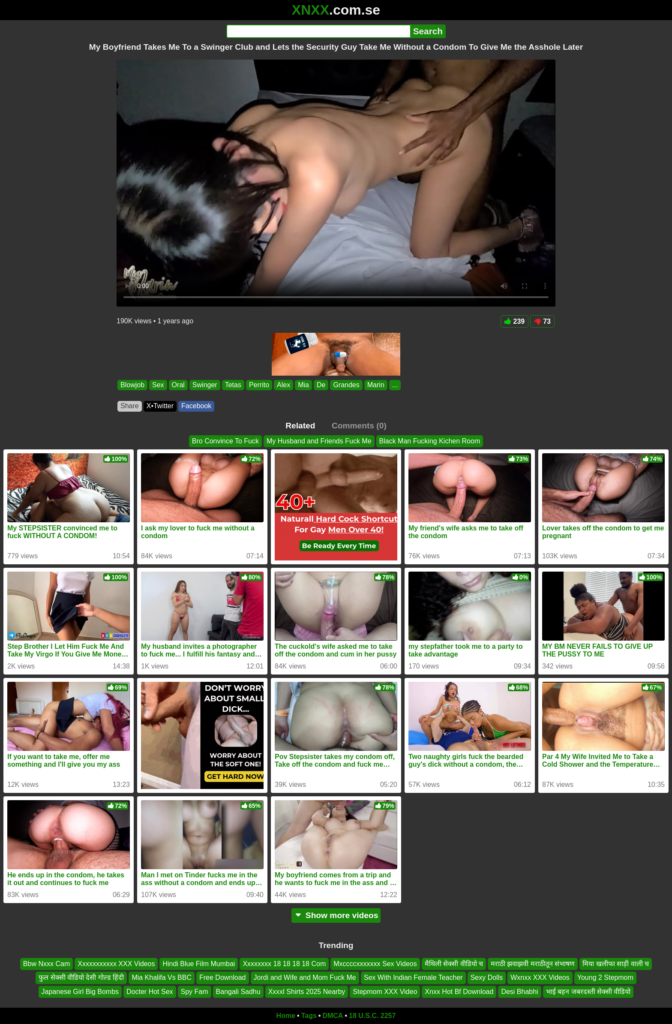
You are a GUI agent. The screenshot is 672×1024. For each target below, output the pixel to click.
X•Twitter (160, 406)
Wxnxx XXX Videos (540, 977)
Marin (375, 385)
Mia (303, 385)
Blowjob (132, 385)
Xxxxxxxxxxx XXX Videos (116, 963)
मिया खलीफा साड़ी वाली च (615, 963)
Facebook (196, 406)
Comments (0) (359, 425)
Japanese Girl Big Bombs (80, 991)
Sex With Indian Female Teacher (413, 977)
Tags (309, 1015)
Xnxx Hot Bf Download (459, 991)
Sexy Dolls (487, 977)
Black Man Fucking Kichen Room (429, 441)
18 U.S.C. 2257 (372, 1015)
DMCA (332, 1015)
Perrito (259, 385)
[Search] (318, 31)
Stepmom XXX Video (385, 991)
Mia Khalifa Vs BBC (162, 977)
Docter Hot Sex (149, 991)
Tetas (233, 385)
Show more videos (336, 915)
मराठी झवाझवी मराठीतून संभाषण (533, 963)
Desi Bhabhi (519, 991)
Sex (158, 385)
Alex (283, 385)
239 (514, 321)
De (321, 385)
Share (129, 406)
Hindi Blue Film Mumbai (198, 963)
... (395, 385)
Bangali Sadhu (238, 991)
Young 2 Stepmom (605, 977)
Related (300, 425)
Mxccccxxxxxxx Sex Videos (375, 963)
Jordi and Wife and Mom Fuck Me (305, 977)
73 (542, 321)
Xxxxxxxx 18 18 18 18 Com (284, 963)
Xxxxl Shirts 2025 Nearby (306, 991)
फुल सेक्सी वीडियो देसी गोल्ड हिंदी (81, 977)
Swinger (204, 385)
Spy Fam (194, 991)
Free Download (222, 977)
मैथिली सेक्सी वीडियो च (454, 963)
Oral (178, 385)
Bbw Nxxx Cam (46, 963)
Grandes (346, 385)
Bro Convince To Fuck (225, 441)
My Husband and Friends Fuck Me (319, 441)
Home (285, 1015)
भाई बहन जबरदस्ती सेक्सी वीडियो (588, 991)
